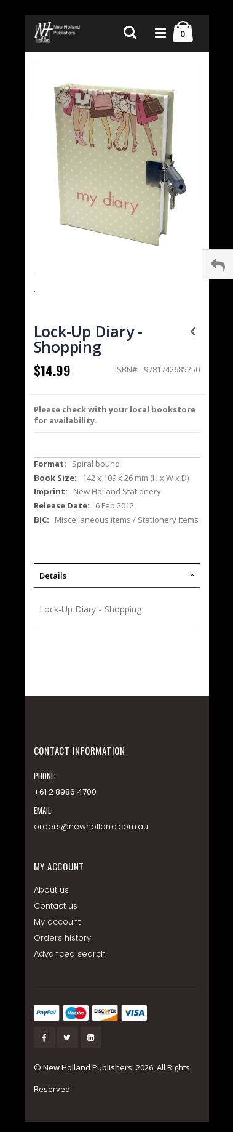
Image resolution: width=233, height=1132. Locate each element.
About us (51, 890)
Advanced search (70, 954)
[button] (117, 282)
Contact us (56, 906)
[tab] (117, 575)
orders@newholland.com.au (91, 826)
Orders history (63, 938)
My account (57, 922)
